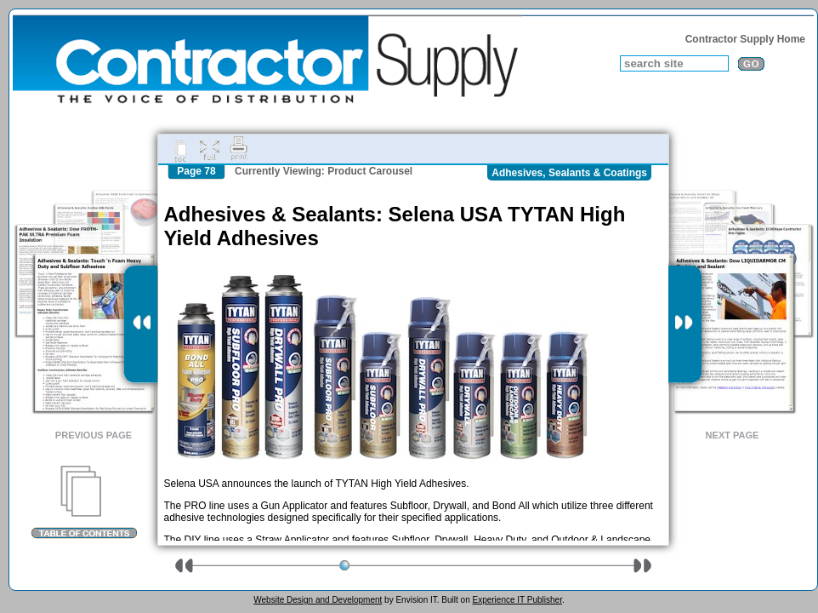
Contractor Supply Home (745, 39)
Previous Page (93, 435)
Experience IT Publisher (516, 599)
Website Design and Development (317, 599)
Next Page (732, 435)
